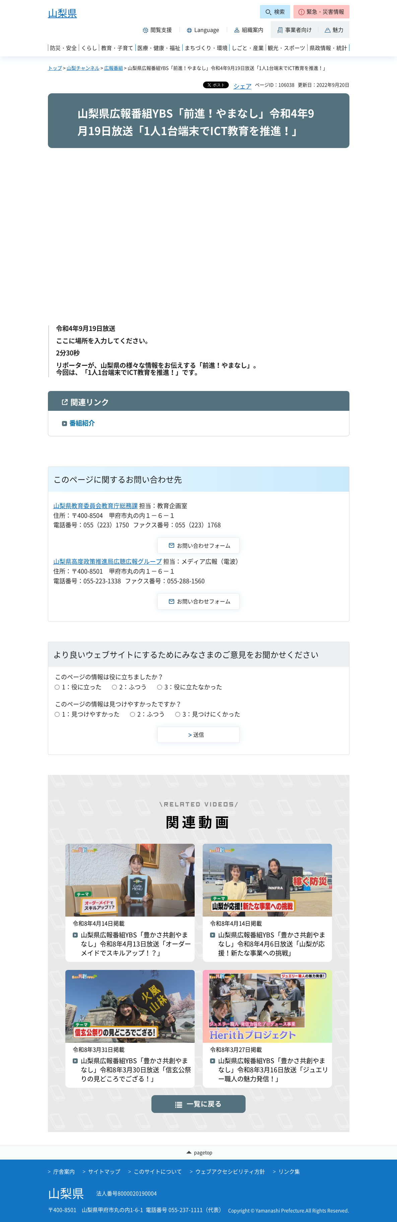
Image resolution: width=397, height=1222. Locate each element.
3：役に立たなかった (193, 686)
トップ (55, 67)
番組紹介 (82, 423)
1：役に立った (82, 686)
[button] (321, 11)
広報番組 (113, 67)
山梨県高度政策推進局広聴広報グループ (107, 561)
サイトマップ (104, 1171)
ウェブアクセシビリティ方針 (230, 1171)
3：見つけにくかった (211, 714)
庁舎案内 (64, 1171)
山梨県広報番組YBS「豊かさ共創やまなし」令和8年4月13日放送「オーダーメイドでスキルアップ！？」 (136, 944)
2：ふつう (133, 686)
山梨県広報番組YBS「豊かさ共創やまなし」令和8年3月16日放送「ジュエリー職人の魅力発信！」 (273, 1069)
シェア (243, 86)
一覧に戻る (204, 1103)
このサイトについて (158, 1171)
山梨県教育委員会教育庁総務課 (95, 505)
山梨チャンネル (83, 67)
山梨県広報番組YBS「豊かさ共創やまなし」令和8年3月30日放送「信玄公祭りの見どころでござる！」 (136, 1069)
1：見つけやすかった (91, 714)
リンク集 (289, 1171)
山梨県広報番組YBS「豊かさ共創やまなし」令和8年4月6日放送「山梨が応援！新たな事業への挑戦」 (271, 944)
